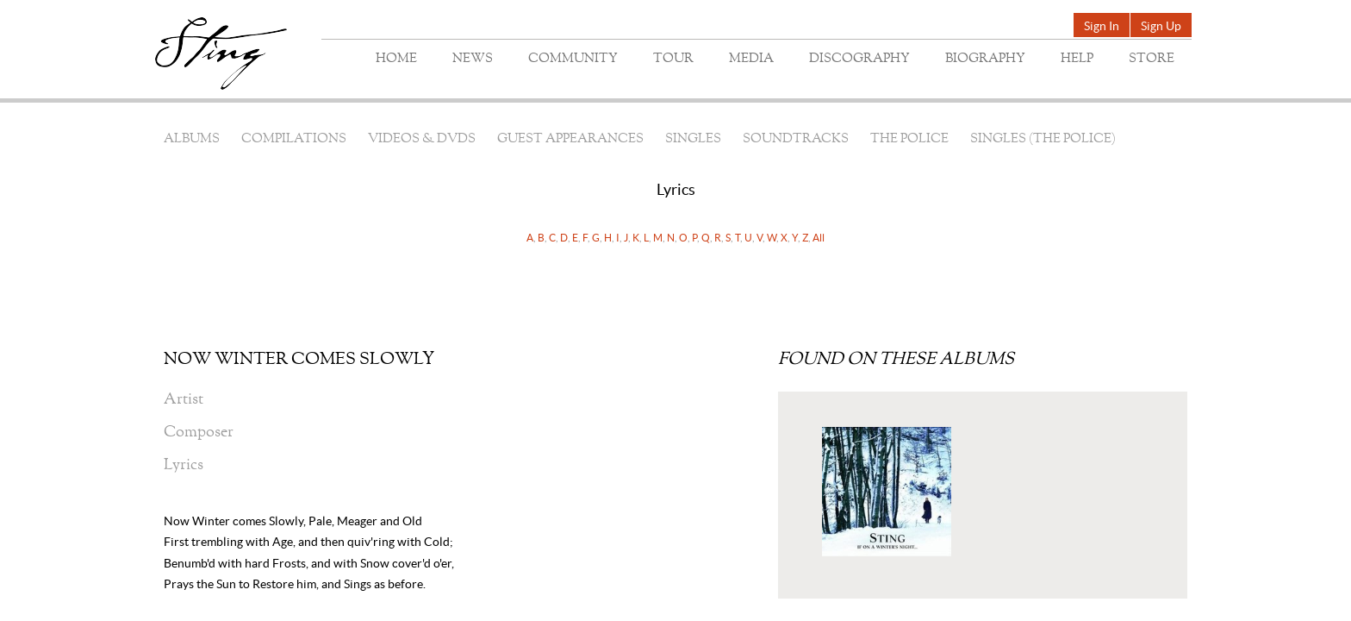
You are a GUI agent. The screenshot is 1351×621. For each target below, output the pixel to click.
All (818, 237)
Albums (192, 139)
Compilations (293, 139)
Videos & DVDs (422, 139)
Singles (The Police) (1043, 139)
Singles (693, 139)
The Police (909, 139)
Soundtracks (796, 139)
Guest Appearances (570, 139)
